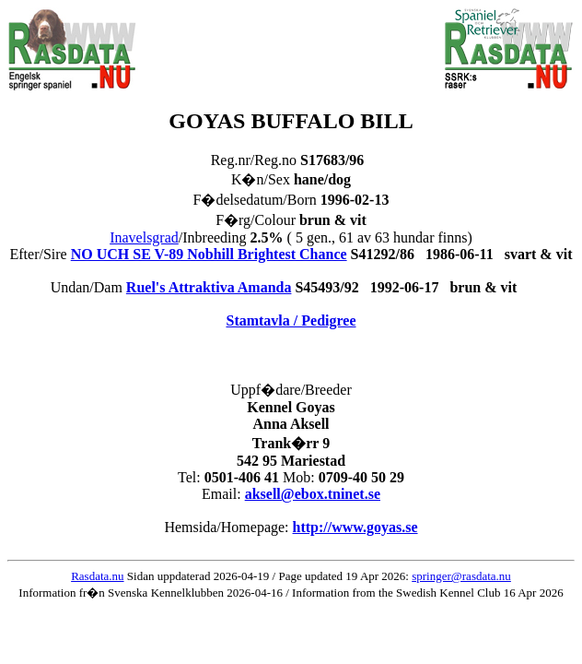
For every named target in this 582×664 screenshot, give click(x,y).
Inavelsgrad (144, 237)
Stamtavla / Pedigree (290, 320)
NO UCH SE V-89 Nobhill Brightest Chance (209, 254)
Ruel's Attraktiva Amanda (209, 287)
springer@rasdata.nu (461, 576)
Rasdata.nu (97, 576)
